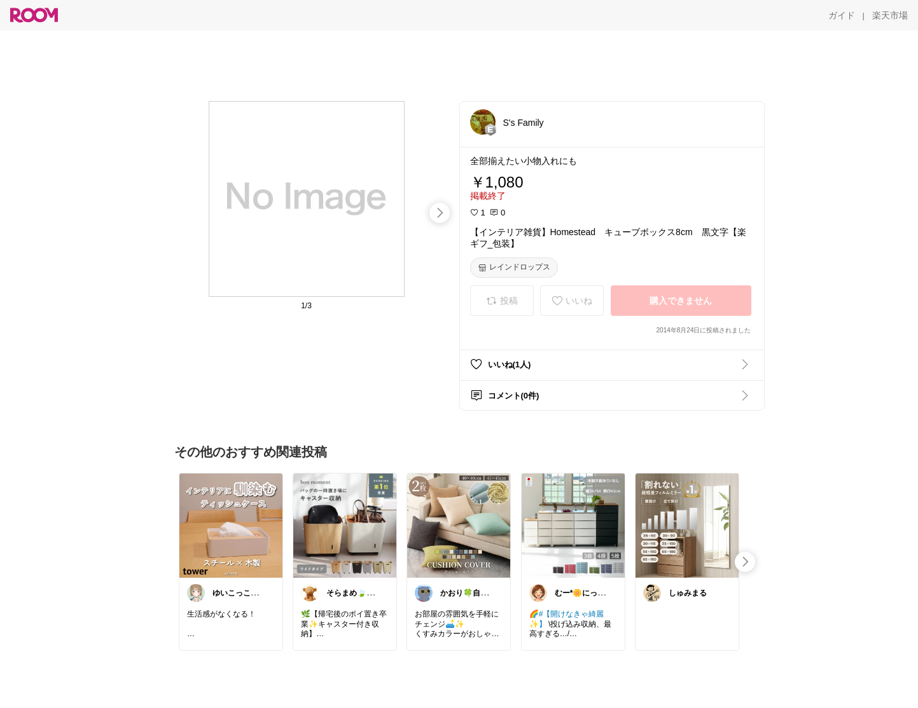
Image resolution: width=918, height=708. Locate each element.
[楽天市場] (890, 15)
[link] (230, 524)
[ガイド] (841, 15)
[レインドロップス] (514, 267)
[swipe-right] (439, 213)
